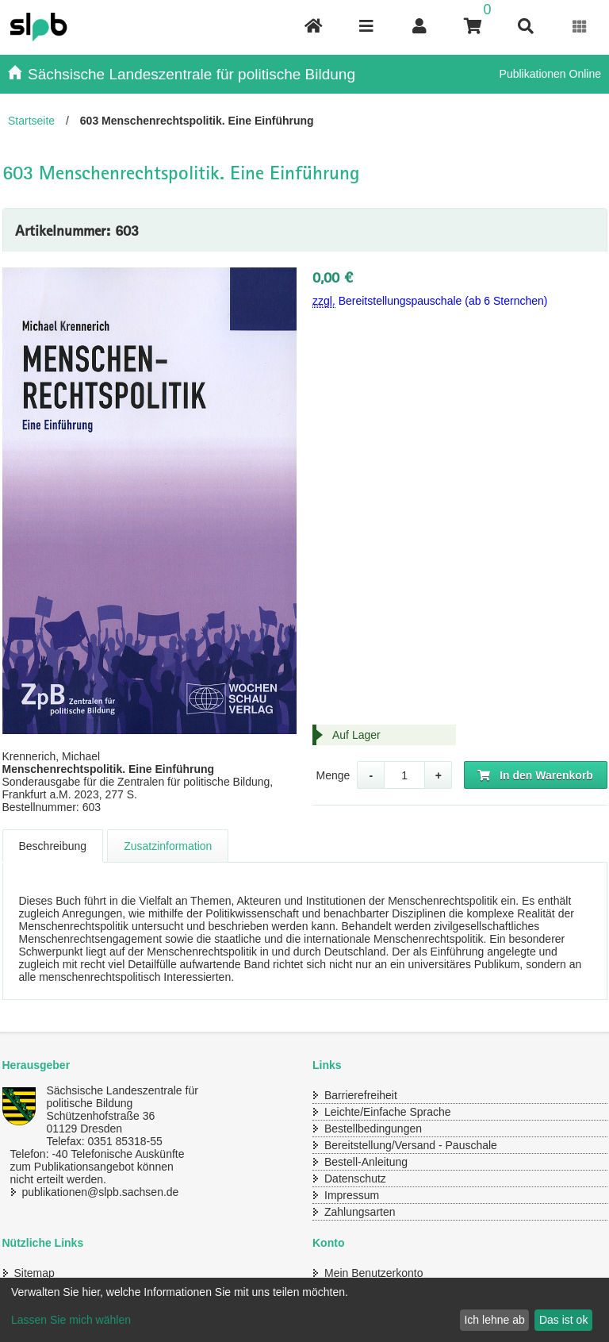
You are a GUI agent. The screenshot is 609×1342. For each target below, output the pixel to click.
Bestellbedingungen (373, 1128)
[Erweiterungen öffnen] (580, 26)
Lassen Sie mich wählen (71, 1319)
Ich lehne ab (494, 1319)
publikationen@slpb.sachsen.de (100, 1192)
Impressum (351, 1195)
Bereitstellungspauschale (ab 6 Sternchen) (430, 301)
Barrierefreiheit (360, 1095)
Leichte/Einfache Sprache (387, 1112)
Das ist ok (563, 1319)
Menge (333, 775)
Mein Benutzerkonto (373, 1273)
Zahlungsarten (360, 1211)
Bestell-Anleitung (366, 1162)
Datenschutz (355, 1178)
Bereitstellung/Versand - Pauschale (410, 1145)
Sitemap (34, 1273)
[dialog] (304, 1310)
